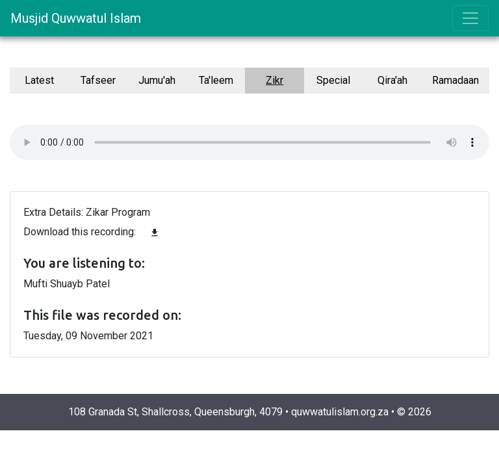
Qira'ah (392, 80)
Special (333, 80)
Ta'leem (216, 80)
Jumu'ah (156, 80)
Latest (39, 80)
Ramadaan (455, 80)
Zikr (274, 80)
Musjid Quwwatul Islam (75, 18)
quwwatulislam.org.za (340, 412)
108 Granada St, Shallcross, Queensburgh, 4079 (175, 412)
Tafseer (98, 80)
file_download (154, 233)
